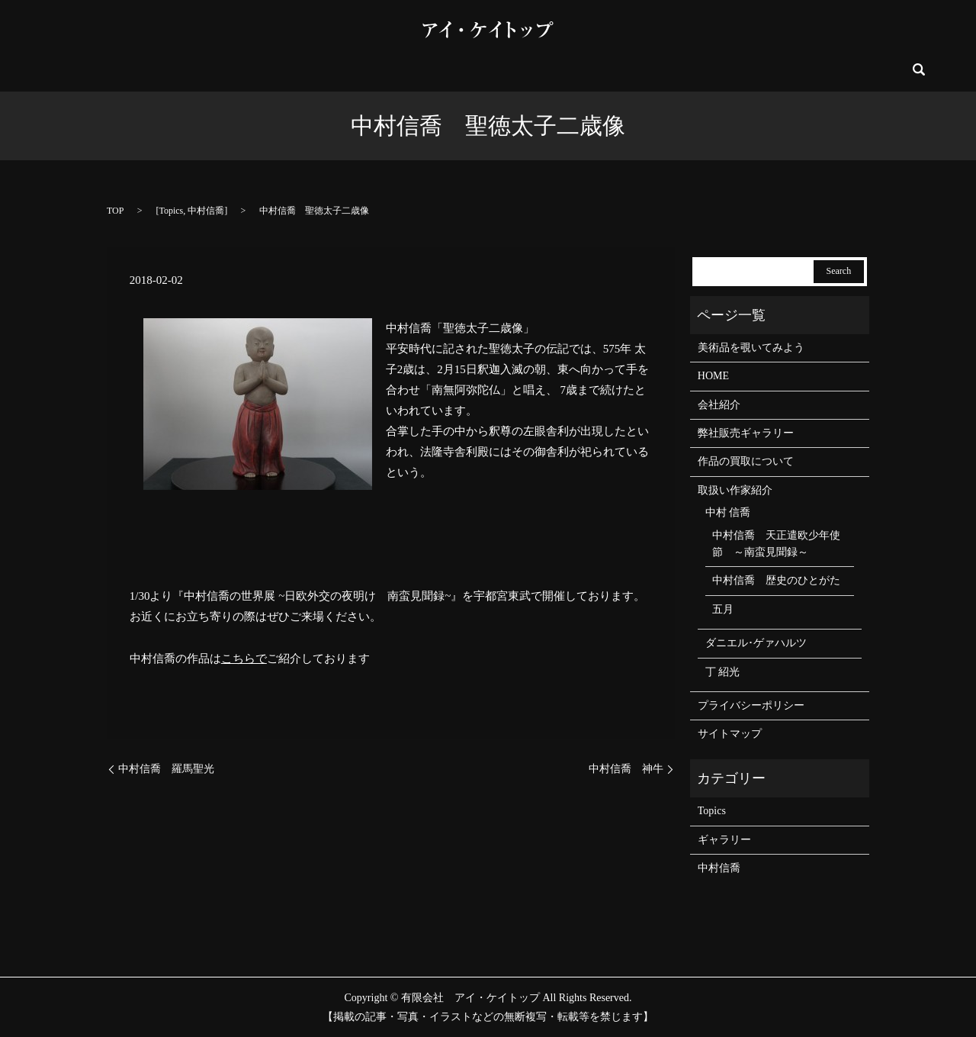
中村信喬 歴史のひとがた (776, 580)
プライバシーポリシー (751, 705)
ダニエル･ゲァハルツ (756, 643)
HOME (155, 70)
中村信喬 (206, 210)
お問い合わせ (782, 70)
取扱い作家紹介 (581, 70)
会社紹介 (209, 70)
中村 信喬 (728, 512)
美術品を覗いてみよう (301, 70)
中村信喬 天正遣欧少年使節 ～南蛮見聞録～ (776, 544)
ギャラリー (724, 839)
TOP (115, 210)
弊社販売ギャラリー (480, 70)
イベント (392, 70)
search (833, 69)
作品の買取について (685, 70)
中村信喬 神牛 (626, 769)
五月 (723, 609)
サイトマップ (730, 733)
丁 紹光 (722, 672)
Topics (171, 210)
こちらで (244, 658)
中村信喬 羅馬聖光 (166, 769)
